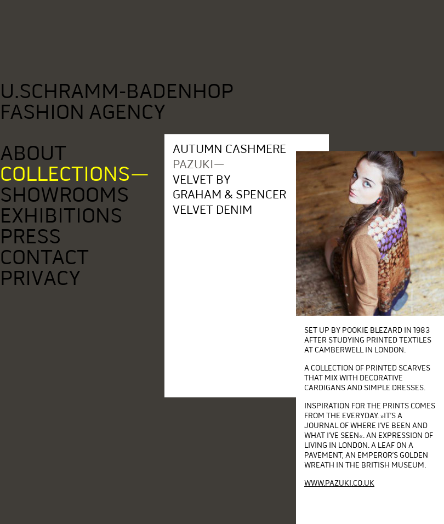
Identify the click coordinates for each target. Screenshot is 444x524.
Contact (45, 257)
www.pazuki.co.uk (339, 483)
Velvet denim (213, 209)
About (34, 153)
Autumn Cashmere (230, 148)
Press (31, 236)
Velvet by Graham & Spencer (230, 187)
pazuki (193, 164)
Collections (66, 174)
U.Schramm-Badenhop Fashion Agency (117, 101)
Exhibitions (62, 215)
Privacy (41, 278)
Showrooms (65, 195)
